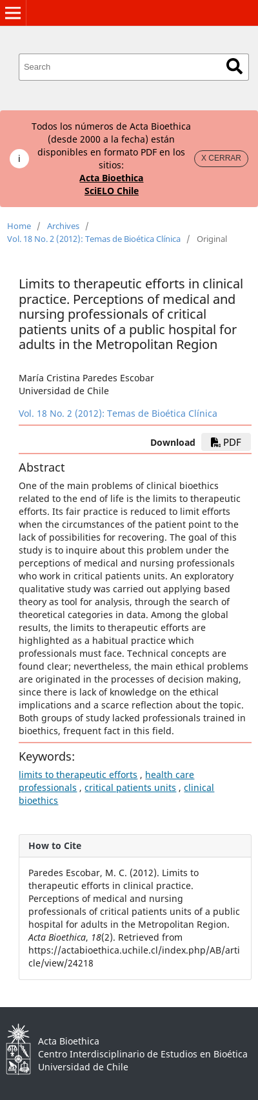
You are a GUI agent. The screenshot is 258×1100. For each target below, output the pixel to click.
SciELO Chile (111, 191)
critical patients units (130, 787)
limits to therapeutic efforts (78, 774)
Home (19, 226)
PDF (226, 441)
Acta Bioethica (111, 178)
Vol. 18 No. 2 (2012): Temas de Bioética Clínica (94, 239)
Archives (63, 226)
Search (234, 66)
